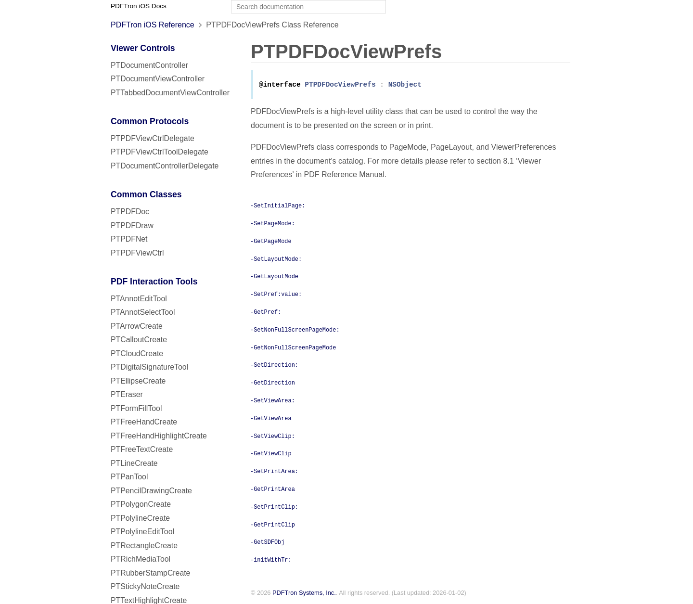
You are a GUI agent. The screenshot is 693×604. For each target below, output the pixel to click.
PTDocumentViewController (158, 79)
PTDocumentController (149, 65)
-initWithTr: (271, 560)
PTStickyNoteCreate (145, 586)
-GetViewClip (271, 454)
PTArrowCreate (137, 326)
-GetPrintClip (272, 525)
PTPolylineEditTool (142, 531)
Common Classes (146, 194)
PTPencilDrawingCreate (151, 491)
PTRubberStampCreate (150, 573)
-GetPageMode (271, 241)
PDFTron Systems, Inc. (304, 593)
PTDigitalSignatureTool (149, 367)
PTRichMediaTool (140, 559)
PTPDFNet (129, 239)
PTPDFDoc (130, 211)
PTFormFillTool (136, 408)
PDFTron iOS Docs (139, 6)
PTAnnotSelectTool (143, 312)
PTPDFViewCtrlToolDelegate (159, 152)
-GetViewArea (271, 419)
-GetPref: (265, 312)
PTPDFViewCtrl (137, 253)
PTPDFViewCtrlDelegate (152, 138)
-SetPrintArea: (274, 471)
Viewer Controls (143, 48)
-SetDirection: (274, 365)
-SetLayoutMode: (276, 259)
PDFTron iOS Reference (152, 25)
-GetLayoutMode (274, 277)
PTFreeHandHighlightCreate (159, 436)
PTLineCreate (134, 463)
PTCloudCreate (137, 353)
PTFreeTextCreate (142, 449)
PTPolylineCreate (140, 518)
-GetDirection (272, 383)
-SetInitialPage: (277, 206)
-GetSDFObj (267, 542)
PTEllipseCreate (138, 381)
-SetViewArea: (272, 401)
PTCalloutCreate (139, 339)
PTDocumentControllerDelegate (164, 166)
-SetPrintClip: (274, 507)
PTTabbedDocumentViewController (170, 93)
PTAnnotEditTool (139, 299)
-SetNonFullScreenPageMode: (295, 330)
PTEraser (127, 394)
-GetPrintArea (272, 489)
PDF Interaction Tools (154, 281)
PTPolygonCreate (141, 504)
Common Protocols (150, 121)
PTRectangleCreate (144, 545)
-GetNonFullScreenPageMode (293, 348)
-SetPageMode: (272, 224)
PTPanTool (129, 477)
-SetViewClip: (272, 436)
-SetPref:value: (276, 294)
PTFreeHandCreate (144, 422)
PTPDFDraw (132, 225)
